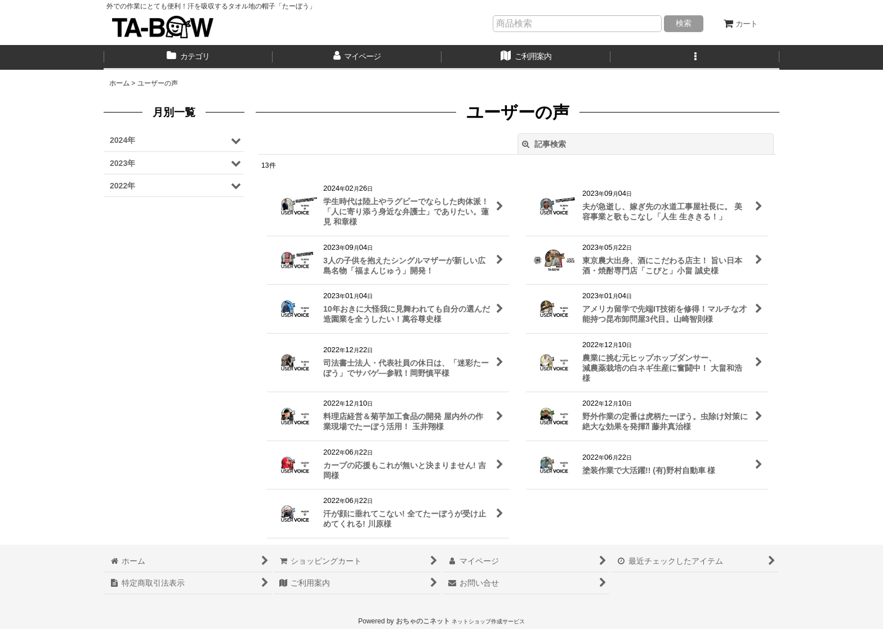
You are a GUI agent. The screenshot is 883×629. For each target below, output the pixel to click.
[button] (694, 57)
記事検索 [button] (544, 144)
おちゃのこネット (423, 621)
